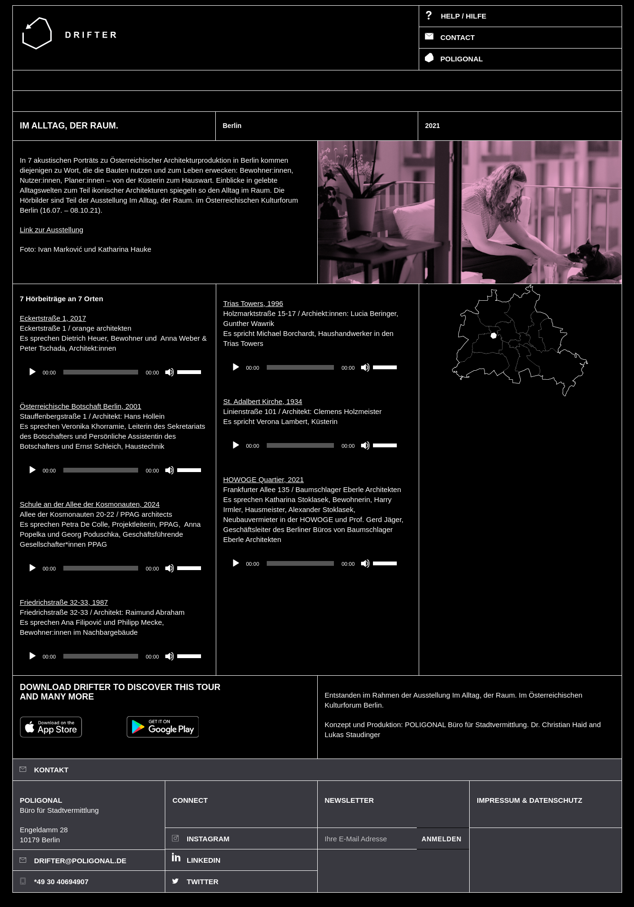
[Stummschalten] (169, 372)
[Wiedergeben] (32, 372)
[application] (114, 372)
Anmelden (442, 839)
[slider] (100, 372)
